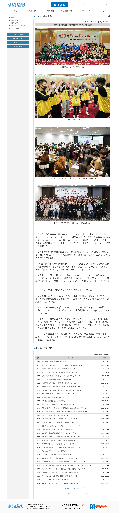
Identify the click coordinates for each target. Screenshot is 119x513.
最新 (15, 11)
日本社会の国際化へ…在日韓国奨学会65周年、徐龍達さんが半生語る (63, 437)
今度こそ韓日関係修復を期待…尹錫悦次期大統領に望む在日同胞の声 (64, 411)
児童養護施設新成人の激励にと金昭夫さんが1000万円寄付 (61, 376)
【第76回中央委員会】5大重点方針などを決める (58, 394)
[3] (66, 488)
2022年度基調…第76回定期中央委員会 (54, 397)
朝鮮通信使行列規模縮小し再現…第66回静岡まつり (59, 383)
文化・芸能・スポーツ (68, 11)
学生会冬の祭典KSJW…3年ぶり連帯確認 (55, 451)
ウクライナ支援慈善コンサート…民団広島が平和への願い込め (62, 365)
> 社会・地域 (13, 20)
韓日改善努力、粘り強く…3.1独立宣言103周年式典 (59, 440)
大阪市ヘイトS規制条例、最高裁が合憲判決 (56, 454)
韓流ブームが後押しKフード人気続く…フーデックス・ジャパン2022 (64, 426)
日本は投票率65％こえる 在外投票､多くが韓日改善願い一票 (62, 447)
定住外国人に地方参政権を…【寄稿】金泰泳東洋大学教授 (60, 476)
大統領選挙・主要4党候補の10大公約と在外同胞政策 (59, 458)
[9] (76, 488)
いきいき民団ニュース (18, 38)
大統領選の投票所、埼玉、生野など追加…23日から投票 (60, 483)
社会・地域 (32, 11)
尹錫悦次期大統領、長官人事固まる (54, 361)
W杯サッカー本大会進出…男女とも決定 (55, 479)
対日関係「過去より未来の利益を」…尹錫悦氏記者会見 (60, 422)
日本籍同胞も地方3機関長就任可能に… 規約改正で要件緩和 (61, 390)
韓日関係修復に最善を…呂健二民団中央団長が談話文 (58, 429)
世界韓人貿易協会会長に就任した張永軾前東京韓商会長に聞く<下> (64, 408)
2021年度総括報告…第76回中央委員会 (54, 401)
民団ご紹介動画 (18, 34)
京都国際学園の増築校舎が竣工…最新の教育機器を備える (61, 386)
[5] (69, 488)
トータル (103, 11)
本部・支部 (50, 11)
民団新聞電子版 (18, 46)
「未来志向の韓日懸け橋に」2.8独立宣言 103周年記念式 (61, 472)
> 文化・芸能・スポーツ (16, 26)
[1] (63, 488)
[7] (73, 488)
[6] (71, 488)
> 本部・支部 (13, 23)
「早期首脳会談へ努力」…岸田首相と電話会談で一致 (59, 419)
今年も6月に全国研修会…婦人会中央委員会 (56, 379)
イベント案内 (18, 42)
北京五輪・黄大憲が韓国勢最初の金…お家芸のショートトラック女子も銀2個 (66, 465)
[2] (64, 488)
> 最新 (11, 18)
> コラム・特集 (13, 28)
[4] (68, 488)
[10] (78, 488)
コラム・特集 (85, 11)
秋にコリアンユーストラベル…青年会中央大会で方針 (59, 372)
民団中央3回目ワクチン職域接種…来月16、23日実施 (59, 444)
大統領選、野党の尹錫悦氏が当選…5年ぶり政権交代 (59, 433)
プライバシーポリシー (73, 508)
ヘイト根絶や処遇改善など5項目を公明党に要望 (58, 404)
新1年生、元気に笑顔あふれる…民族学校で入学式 (58, 369)
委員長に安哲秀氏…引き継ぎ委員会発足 (55, 415)
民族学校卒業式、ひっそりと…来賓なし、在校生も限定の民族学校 (63, 469)
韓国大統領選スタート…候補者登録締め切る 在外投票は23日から (63, 462)
